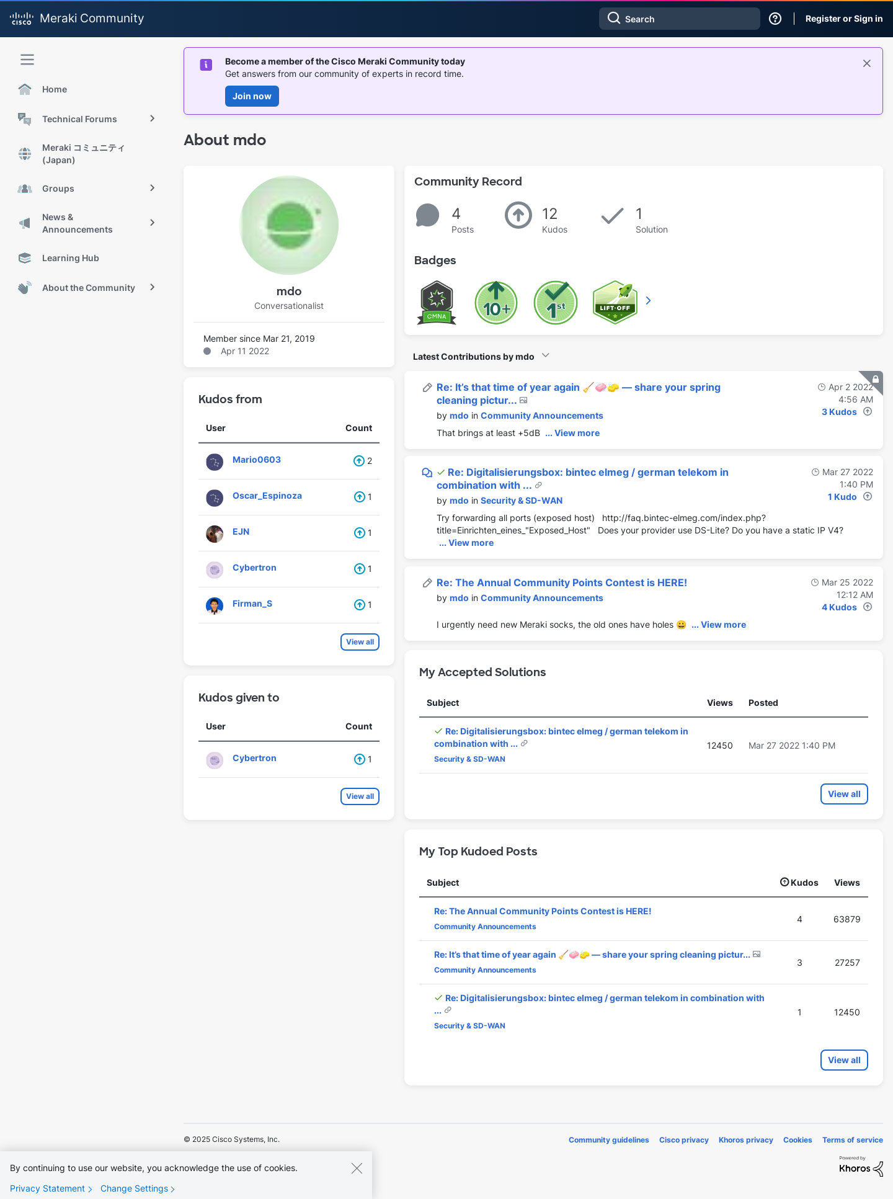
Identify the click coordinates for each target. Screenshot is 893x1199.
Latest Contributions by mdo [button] (474, 356)
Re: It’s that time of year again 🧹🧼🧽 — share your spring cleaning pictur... (593, 954)
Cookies (797, 1139)
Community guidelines (609, 1139)
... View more (572, 432)
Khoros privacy (746, 1139)
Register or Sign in (844, 18)
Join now (252, 96)
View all (360, 641)
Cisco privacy (684, 1139)
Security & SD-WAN (521, 500)
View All (649, 300)
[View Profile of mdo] (459, 415)
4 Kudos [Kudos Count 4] (839, 607)
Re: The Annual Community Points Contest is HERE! (562, 582)
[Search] (679, 18)
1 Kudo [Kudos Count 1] (842, 496)
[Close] (356, 1179)
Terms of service (852, 1139)
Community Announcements (542, 415)
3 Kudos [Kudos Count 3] (839, 411)
